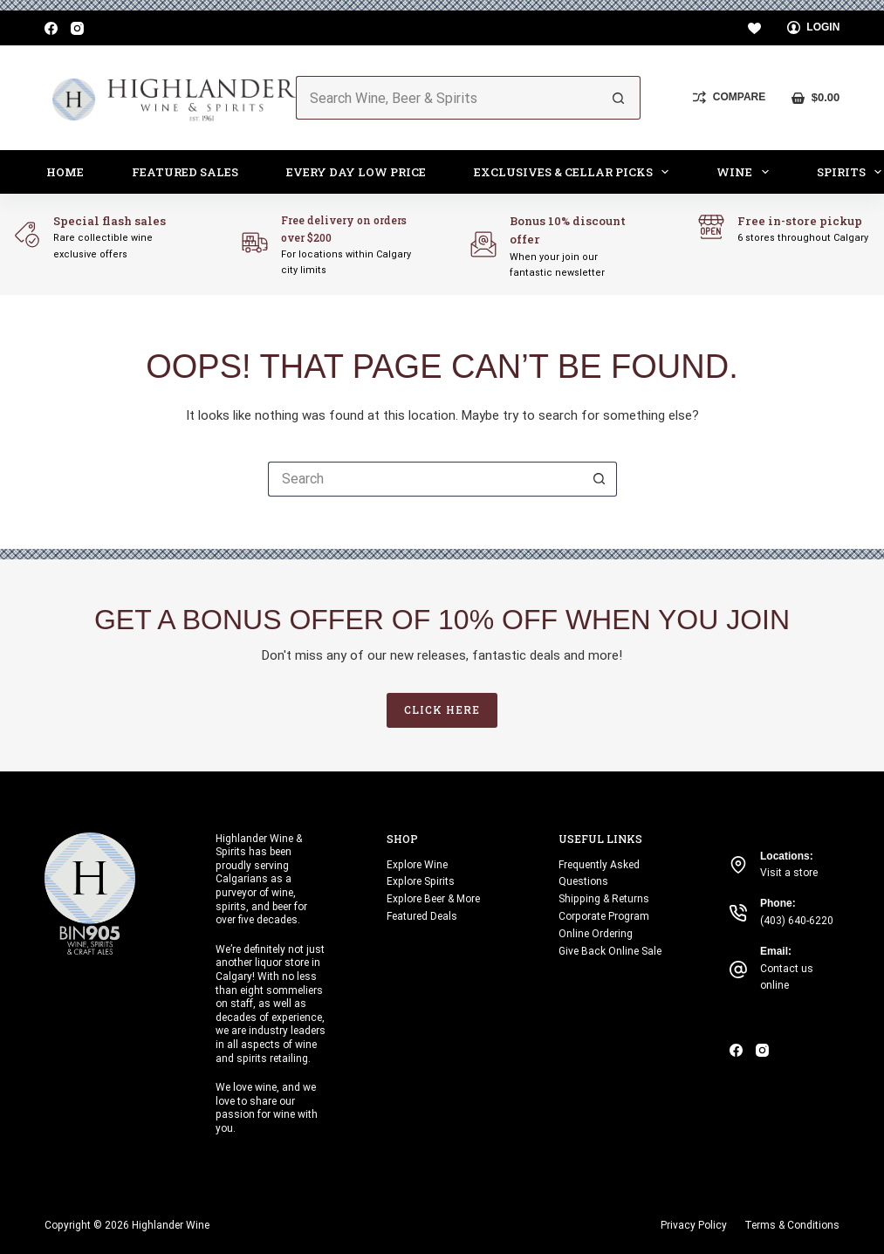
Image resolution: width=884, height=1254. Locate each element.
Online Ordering (595, 934)
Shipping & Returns (603, 899)
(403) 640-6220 (796, 921)
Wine (746, 171)
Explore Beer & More (433, 899)
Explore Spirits (421, 881)
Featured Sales (185, 172)
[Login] (813, 28)
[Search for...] (447, 98)
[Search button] (619, 98)
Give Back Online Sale (609, 951)
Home (65, 172)
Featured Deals (422, 916)
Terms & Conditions (791, 1225)
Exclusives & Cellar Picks (575, 171)
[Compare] (729, 97)
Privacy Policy (694, 1225)
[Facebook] (51, 28)
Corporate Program (603, 916)
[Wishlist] (754, 28)
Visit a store (789, 873)
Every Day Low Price (356, 172)
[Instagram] (77, 28)
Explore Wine (417, 865)
